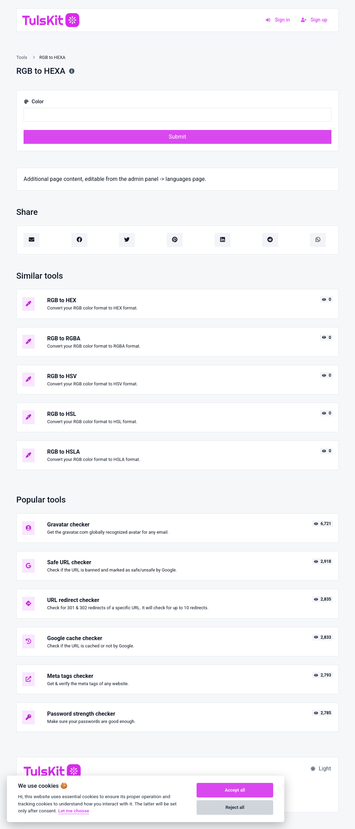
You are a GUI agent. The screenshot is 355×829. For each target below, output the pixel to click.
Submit (177, 136)
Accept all (235, 790)
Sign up (314, 20)
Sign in (277, 20)
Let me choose (73, 810)
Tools (21, 57)
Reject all (235, 807)
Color (34, 102)
